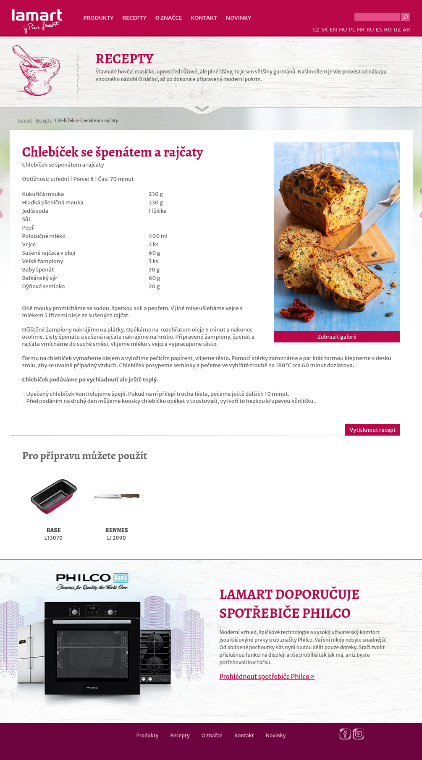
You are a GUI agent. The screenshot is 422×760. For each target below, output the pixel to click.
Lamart (37, 21)
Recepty (134, 17)
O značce (168, 17)
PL (352, 29)
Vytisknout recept (372, 430)
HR (360, 29)
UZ (397, 29)
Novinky (238, 17)
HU (343, 29)
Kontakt (204, 17)
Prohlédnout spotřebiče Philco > (267, 677)
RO (387, 29)
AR (406, 29)
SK (324, 29)
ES (379, 29)
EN (333, 29)
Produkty (99, 17)
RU (370, 29)
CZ (315, 29)
